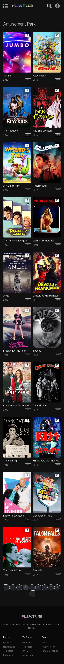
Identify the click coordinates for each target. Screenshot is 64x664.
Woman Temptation (43, 240)
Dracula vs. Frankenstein (46, 295)
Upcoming (8, 655)
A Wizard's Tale (11, 185)
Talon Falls (38, 570)
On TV (25, 651)
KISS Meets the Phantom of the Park (47, 460)
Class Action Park (42, 515)
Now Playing (9, 646)
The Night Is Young (13, 570)
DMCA (45, 642)
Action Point (39, 75)
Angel (6, 295)
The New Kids (10, 130)
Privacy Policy (48, 646)
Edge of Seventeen (13, 515)
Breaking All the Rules (15, 350)
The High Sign (10, 460)
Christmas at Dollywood (16, 405)
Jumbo (7, 75)
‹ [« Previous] (6, 587)
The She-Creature (42, 130)
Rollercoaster (40, 185)
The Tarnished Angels (15, 240)
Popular (7, 642)
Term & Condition (50, 651)
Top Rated (8, 651)
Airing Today (28, 655)
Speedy (37, 350)
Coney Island (40, 405)
